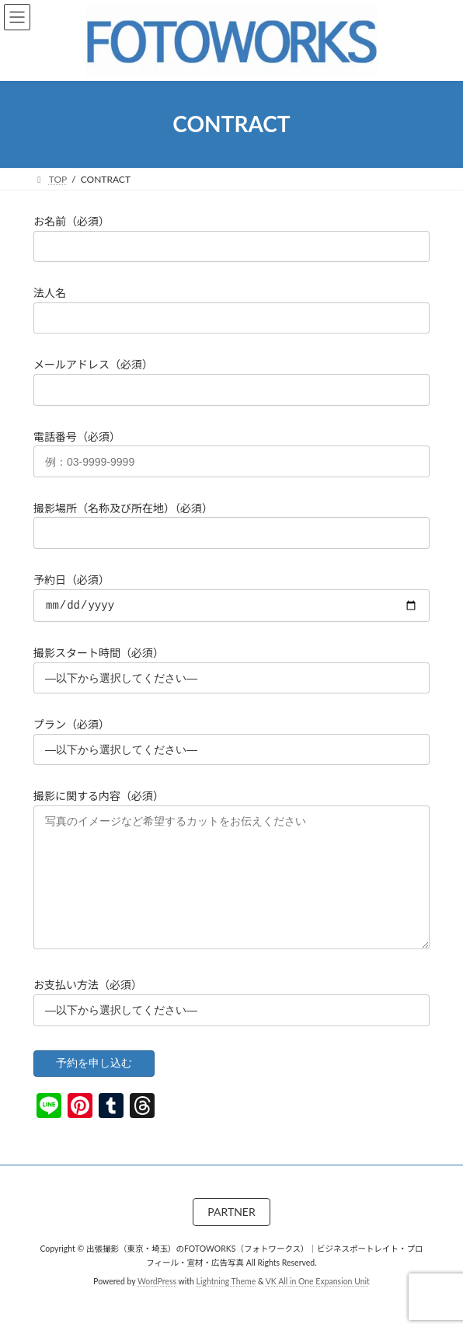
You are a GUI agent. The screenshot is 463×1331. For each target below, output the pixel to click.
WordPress (157, 1307)
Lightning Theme (226, 1307)
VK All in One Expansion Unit (318, 1307)
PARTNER (231, 1237)
